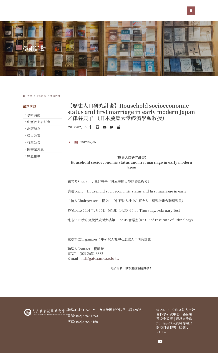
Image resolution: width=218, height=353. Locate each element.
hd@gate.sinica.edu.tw (100, 258)
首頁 (27, 96)
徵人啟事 (33, 135)
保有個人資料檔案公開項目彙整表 (174, 325)
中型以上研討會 (38, 122)
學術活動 (55, 96)
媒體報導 (33, 156)
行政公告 (33, 142)
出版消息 (33, 128)
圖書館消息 (35, 149)
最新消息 (41, 96)
